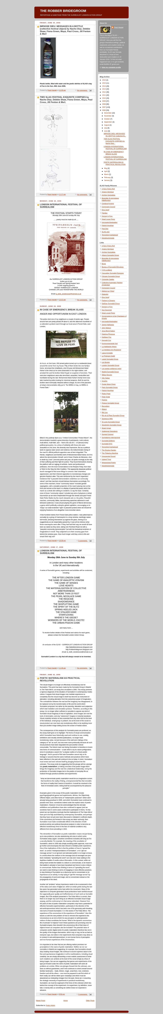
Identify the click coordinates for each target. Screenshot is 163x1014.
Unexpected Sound (108, 456)
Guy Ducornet (107, 310)
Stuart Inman (106, 428)
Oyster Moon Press (109, 384)
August (107, 125)
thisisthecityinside (108, 238)
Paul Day (105, 229)
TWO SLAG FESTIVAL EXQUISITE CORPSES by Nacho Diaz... (114, 141)
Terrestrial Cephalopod (110, 235)
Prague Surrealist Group (110, 403)
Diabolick (105, 294)
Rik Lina (105, 412)
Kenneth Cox (106, 340)
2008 (104, 104)
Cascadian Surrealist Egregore (113, 273)
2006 (104, 110)
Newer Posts (40, 1001)
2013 (104, 89)
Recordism (105, 406)
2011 (104, 95)
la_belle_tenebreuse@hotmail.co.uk (68, 294)
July (105, 128)
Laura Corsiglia (107, 353)
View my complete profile (111, 67)
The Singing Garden (109, 450)
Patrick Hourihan (108, 225)
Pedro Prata (106, 394)
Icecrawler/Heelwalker (109, 222)
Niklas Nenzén (107, 375)
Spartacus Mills (107, 419)
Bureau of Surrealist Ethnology (113, 267)
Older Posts (90, 1001)
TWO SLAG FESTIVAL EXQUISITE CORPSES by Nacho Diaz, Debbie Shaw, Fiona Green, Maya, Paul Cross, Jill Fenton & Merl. (66, 99)
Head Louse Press (108, 219)
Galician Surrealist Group (111, 304)
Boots (104, 264)
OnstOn (104, 381)
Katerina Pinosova (108, 334)
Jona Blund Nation (108, 331)
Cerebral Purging (108, 204)
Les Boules (106, 362)
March (106, 174)
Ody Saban (106, 378)
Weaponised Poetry (109, 463)
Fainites (104, 213)
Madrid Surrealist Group (110, 372)
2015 (104, 83)
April (106, 171)
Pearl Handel (118, 27)
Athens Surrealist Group (110, 255)
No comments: (82, 90)
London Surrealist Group (110, 365)
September (108, 122)
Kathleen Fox (106, 337)
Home (65, 1001)
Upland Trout (106, 459)
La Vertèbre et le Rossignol (111, 350)
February (107, 177)
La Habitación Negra (109, 347)
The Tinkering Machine (110, 453)
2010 (104, 98)
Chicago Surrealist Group (111, 276)
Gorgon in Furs (107, 216)
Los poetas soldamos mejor (111, 369)
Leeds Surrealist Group (110, 359)
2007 (104, 107)
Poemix (104, 400)
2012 (104, 92)
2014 (104, 86)
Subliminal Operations (109, 431)
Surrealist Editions (108, 441)
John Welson (106, 328)
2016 (104, 80)
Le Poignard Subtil (108, 356)
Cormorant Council (108, 207)
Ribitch (104, 409)
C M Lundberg (107, 270)
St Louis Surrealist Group (111, 422)
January (107, 180)
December (108, 113)
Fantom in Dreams (108, 300)
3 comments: (83, 541)
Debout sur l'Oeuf (108, 291)
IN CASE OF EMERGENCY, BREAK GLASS (62, 309)
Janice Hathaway (108, 325)
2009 (104, 101)
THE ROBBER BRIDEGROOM (63, 11)
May (106, 168)
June (106, 131)
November (108, 116)
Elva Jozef (105, 210)
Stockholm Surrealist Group (111, 425)
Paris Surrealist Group (110, 387)
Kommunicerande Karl (110, 343)
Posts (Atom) (50, 1005)
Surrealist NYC (107, 444)
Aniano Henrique (108, 192)
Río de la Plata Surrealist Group (113, 415)
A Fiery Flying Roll (108, 189)
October (107, 119)
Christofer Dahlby (108, 279)
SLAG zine (105, 232)
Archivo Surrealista (108, 195)
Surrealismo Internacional (111, 437)
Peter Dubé (106, 397)
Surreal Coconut (107, 434)
